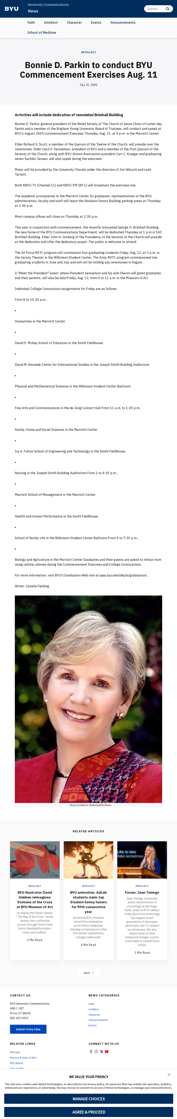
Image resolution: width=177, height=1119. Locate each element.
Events (96, 22)
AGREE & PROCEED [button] (88, 1112)
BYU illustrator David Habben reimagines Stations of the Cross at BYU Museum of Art (35, 904)
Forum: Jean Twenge (142, 894)
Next (88, 978)
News (33, 11)
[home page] (12, 9)
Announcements (123, 22)
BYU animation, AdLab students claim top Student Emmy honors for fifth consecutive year (88, 904)
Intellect (51, 22)
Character (74, 22)
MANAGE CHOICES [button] (88, 1099)
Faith (31, 22)
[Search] (158, 8)
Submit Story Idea (31, 1034)
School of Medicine (41, 32)
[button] (169, 1075)
